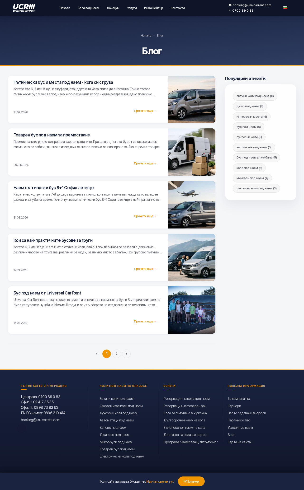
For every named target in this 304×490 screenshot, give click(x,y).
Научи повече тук (160, 481)
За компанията (239, 398)
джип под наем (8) (250, 105)
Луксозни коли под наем (118, 412)
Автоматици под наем (117, 420)
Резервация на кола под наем (186, 398)
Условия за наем (240, 427)
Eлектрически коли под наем (122, 456)
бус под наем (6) (249, 126)
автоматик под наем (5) (254, 146)
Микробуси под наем (116, 441)
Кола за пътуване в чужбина (185, 412)
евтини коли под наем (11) (255, 95)
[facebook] (21, 428)
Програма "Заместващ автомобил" (191, 441)
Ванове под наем (113, 427)
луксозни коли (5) (249, 136)
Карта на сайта (239, 441)
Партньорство (239, 420)
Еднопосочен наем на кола (184, 427)
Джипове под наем (114, 434)
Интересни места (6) (252, 116)
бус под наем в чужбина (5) (257, 157)
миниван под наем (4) (252, 177)
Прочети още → (145, 110)
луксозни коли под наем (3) (256, 187)
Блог (231, 434)
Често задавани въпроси (247, 412)
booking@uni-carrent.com (250, 4)
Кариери (234, 405)
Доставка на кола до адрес (185, 434)
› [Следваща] (126, 352)
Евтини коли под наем (116, 398)
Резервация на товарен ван (185, 405)
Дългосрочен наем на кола (184, 420)
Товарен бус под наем (117, 448)
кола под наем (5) (249, 167)
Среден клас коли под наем (121, 405)
